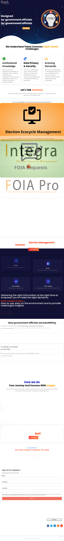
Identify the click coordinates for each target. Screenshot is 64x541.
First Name (4, 481)
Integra (1, 520)
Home (16, 520)
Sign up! (32, 498)
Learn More (26, 28)
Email (3, 475)
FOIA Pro (2, 522)
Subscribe (54, 519)
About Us (17, 522)
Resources (17, 524)
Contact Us (17, 527)
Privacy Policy (18, 529)
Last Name (4, 488)
